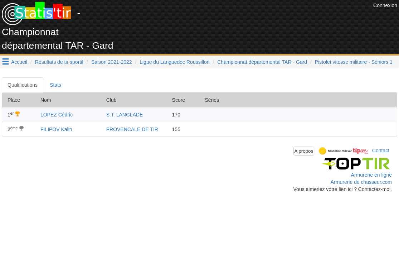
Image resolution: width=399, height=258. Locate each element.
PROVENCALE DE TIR (132, 129)
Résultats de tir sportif (59, 62)
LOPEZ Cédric (56, 115)
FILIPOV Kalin (56, 129)
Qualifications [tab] (23, 85)
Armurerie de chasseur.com (361, 182)
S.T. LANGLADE (124, 115)
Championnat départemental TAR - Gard (262, 62)
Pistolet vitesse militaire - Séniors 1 (354, 62)
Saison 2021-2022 (111, 62)
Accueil (19, 62)
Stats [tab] (55, 85)
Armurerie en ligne (371, 175)
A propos (304, 151)
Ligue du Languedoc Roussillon (174, 62)
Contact (380, 150)
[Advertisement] (241, 18)
